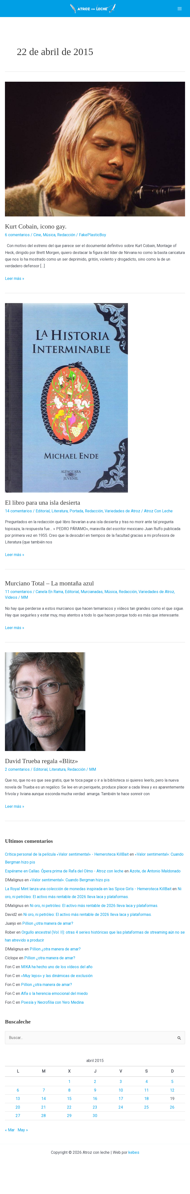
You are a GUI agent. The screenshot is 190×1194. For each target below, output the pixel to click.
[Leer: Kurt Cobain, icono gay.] (95, 169)
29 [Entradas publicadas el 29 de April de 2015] (69, 1136)
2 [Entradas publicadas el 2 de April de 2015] (95, 1101)
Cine (37, 255)
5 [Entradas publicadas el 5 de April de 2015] (172, 1101)
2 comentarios (17, 789)
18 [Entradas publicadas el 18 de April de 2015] (146, 1119)
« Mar (10, 1150)
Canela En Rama (49, 612)
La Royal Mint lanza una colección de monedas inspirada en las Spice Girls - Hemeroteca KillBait (88, 909)
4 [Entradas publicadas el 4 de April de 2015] (146, 1101)
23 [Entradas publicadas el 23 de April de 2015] (95, 1127)
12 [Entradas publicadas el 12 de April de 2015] (172, 1110)
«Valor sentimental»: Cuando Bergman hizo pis (70, 900)
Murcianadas (92, 612)
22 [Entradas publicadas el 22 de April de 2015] (69, 1127)
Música (49, 255)
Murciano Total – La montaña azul (49, 603)
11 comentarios (18, 612)
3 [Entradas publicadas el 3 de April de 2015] (121, 1101)
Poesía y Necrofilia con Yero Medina (52, 1022)
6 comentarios (17, 255)
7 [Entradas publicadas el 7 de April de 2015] (44, 1110)
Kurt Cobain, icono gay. (36, 246)
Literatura (59, 531)
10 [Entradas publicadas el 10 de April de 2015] (121, 1110)
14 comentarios (18, 531)
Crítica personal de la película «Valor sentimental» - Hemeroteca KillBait (67, 874)
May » (23, 1150)
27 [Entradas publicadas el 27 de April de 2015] (18, 1136)
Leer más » (14, 298)
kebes (133, 1172)
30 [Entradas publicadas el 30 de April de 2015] (95, 1136)
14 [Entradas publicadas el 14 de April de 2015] (43, 1119)
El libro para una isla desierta (42, 522)
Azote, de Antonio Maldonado (155, 891)
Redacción (66, 255)
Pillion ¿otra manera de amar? (47, 943)
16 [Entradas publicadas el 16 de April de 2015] (95, 1119)
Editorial (43, 531)
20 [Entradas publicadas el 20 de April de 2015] (18, 1127)
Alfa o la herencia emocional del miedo (54, 1013)
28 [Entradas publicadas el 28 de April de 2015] (43, 1136)
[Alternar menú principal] (179, 18)
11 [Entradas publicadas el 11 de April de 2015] (146, 1110)
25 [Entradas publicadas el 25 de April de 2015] (146, 1127)
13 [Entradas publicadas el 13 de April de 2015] (18, 1119)
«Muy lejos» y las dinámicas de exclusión (57, 996)
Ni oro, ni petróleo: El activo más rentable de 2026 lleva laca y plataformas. (94, 926)
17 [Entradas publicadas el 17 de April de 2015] (121, 1119)
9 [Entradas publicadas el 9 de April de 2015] (95, 1110)
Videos (11, 617)
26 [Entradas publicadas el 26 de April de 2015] (172, 1127)
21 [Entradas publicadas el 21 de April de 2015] (43, 1127)
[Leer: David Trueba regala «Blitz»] (45, 721)
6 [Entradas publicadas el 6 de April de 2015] (18, 1110)
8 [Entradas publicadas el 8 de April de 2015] (69, 1110)
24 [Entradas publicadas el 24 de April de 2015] (121, 1127)
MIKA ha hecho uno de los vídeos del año (57, 987)
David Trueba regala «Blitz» (41, 781)
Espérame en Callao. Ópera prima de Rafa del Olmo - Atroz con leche (64, 891)
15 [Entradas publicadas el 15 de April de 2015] (69, 1119)
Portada (76, 531)
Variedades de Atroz (122, 531)
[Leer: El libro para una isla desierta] (66, 417)
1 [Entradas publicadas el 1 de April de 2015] (69, 1101)
